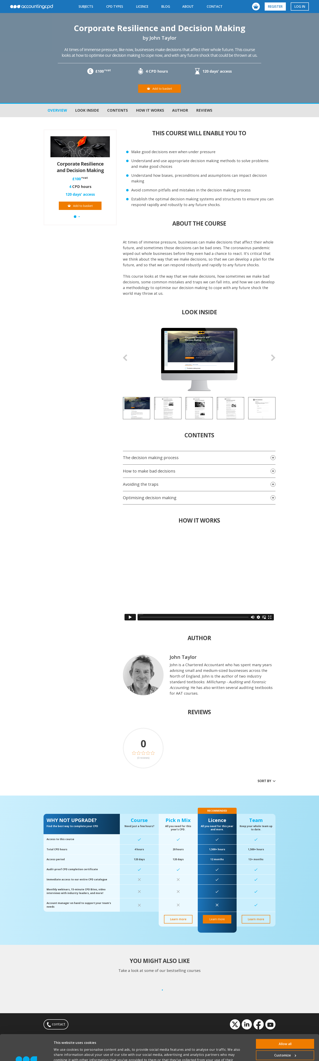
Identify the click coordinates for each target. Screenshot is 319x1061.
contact (215, 6)
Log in (299, 6)
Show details (64, 1053)
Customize (285, 1031)
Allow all (285, 1019)
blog (165, 6)
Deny (285, 1042)
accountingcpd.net (31, 6)
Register (275, 6)
